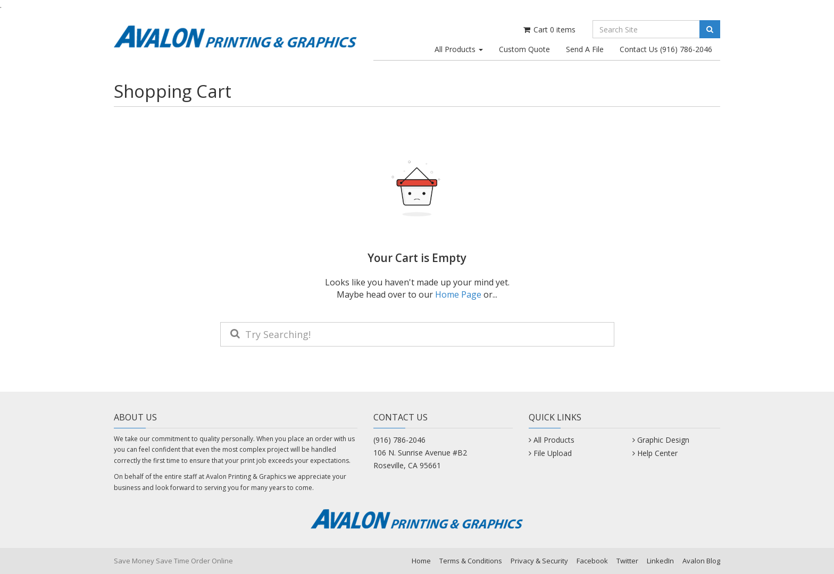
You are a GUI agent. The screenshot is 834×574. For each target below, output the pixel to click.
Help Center (657, 453)
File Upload (552, 453)
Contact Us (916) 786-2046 (666, 49)
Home (421, 560)
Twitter (627, 560)
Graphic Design (663, 440)
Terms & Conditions (470, 560)
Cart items (549, 29)
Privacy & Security (539, 560)
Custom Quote (524, 49)
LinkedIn (660, 560)
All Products (459, 49)
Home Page (458, 294)
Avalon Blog (701, 560)
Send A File (585, 49)
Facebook (592, 560)
